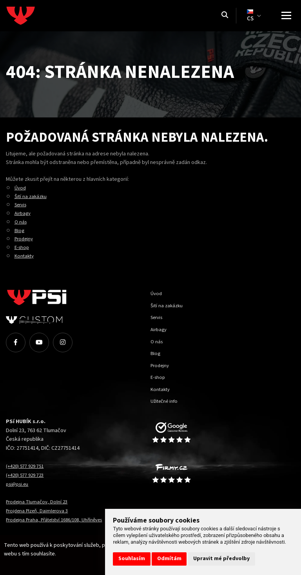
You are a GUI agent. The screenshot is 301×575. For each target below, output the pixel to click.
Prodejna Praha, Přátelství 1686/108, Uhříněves (61, 520)
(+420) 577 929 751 (27, 466)
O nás (21, 222)
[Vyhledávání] (224, 15)
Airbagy (24, 213)
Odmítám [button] (169, 558)
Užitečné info (165, 401)
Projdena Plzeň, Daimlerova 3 (40, 511)
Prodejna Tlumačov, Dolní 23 (39, 501)
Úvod (21, 188)
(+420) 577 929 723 (27, 475)
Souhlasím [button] (131, 558)
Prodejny (25, 238)
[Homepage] (35, 15)
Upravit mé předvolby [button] (221, 558)
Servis (22, 204)
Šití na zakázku (32, 196)
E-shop (23, 247)
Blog (20, 230)
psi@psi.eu (19, 484)
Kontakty (25, 256)
